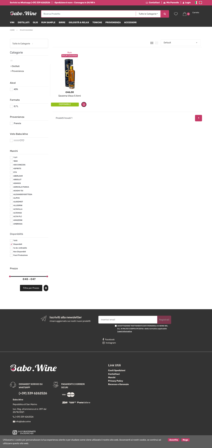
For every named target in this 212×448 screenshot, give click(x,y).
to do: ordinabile (20, 248)
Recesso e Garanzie (118, 384)
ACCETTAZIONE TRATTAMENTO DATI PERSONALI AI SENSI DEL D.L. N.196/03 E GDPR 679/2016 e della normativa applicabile (142, 328)
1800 (15, 161)
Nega (185, 440)
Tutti (15, 241)
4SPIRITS (17, 169)
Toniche (97, 22)
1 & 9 (15, 157)
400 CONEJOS (19, 165)
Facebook (108, 339)
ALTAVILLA (17, 209)
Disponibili (17, 244)
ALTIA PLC (17, 216)
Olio (35, 22)
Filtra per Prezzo (31, 288)
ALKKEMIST (18, 202)
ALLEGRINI (17, 205)
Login (187, 2)
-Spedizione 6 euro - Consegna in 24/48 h (74, 2)
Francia (17, 123)
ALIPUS (16, 198)
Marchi (111, 377)
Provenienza (113, 22)
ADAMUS (17, 183)
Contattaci (153, 2)
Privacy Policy (115, 381)
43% (16, 89)
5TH (15, 172)
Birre (62, 22)
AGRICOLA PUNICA (21, 187)
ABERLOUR (18, 176)
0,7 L (16, 106)
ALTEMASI (17, 213)
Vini (12, 22)
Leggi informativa (124, 331)
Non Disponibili (19, 252)
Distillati (24, 22)
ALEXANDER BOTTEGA (22, 194)
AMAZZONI (17, 220)
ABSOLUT (17, 180)
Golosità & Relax (79, 22)
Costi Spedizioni (116, 370)
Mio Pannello (171, 2)
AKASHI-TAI (18, 191)
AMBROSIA (17, 224)
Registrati (164, 319)
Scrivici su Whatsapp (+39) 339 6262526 (30, 2)
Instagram (109, 343)
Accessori (130, 22)
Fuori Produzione (20, 255)
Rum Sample (48, 22)
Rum (69, 52)
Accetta (173, 440)
